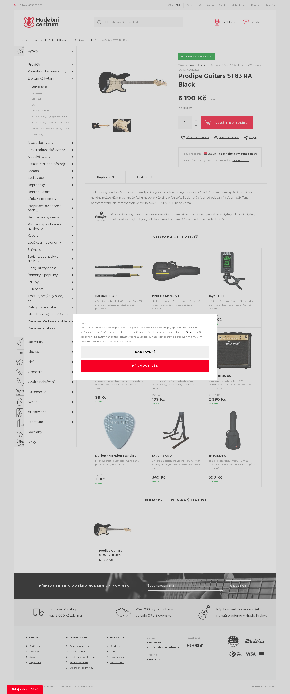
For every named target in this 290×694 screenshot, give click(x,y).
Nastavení (145, 351)
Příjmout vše (145, 366)
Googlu (190, 330)
